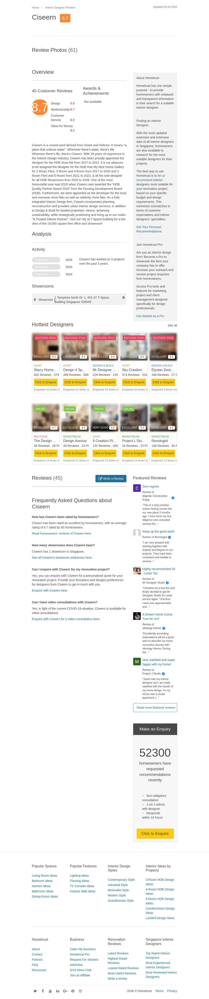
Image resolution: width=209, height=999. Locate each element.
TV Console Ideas (82, 886)
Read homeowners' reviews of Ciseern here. (62, 533)
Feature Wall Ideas (82, 891)
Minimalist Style (118, 890)
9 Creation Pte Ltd (107, 441)
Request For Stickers (84, 959)
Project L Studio (134, 441)
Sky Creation (132, 370)
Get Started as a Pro (150, 316)
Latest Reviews (118, 953)
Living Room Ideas (44, 875)
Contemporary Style (121, 879)
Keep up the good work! (159, 531)
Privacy (172, 991)
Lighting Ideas (79, 875)
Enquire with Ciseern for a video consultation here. (66, 619)
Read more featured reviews (156, 707)
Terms (159, 991)
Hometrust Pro (80, 954)
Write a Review (111, 478)
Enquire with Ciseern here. (50, 590)
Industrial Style (118, 885)
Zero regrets (151, 486)
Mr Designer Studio (107, 370)
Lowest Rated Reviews (123, 968)
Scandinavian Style (121, 900)
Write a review (117, 978)
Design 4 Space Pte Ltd (81, 370)
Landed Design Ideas (160, 918)
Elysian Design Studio (168, 370)
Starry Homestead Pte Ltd (54, 370)
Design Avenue (75, 441)
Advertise (76, 965)
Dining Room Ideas (45, 896)
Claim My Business (83, 949)
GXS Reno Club (81, 970)
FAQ (35, 965)
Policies (37, 959)
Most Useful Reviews (122, 973)
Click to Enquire (45, 382)
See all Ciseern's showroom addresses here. (62, 557)
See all (172, 325)
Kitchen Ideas (41, 886)
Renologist (159, 441)
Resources (39, 970)
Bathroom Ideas (43, 891)
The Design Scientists (51, 441)
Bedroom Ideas (42, 881)
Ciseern (44, 17)
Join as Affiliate (80, 975)
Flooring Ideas (79, 881)
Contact (37, 954)
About (36, 949)
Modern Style (117, 895)
